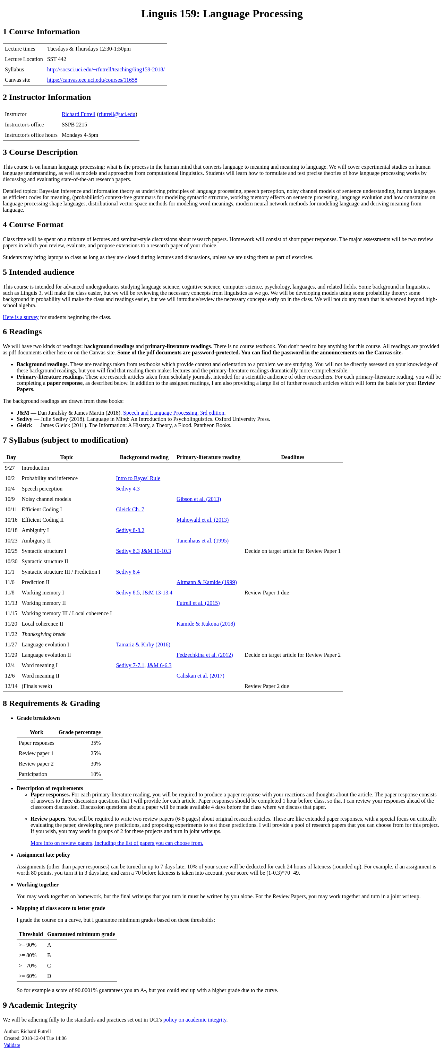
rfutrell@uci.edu (117, 114)
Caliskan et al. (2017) (200, 676)
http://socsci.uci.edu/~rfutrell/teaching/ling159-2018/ (106, 69)
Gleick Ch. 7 (130, 509)
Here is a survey (21, 317)
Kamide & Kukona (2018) (206, 624)
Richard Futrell (78, 114)
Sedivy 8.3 (127, 551)
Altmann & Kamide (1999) (207, 582)
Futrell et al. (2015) (198, 603)
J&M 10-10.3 (156, 551)
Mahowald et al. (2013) (203, 520)
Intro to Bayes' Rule (138, 478)
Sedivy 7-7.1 (130, 665)
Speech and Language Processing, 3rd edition (173, 413)
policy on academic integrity (195, 1020)
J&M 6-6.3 (159, 665)
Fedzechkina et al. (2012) (205, 655)
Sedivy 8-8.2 (130, 530)
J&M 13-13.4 (157, 592)
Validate (12, 1045)
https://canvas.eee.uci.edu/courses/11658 (92, 80)
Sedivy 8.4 (127, 572)
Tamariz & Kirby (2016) (143, 644)
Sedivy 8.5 (127, 592)
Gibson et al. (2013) (199, 499)
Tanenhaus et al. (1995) (203, 541)
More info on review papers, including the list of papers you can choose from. (117, 843)
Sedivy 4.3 (127, 489)
